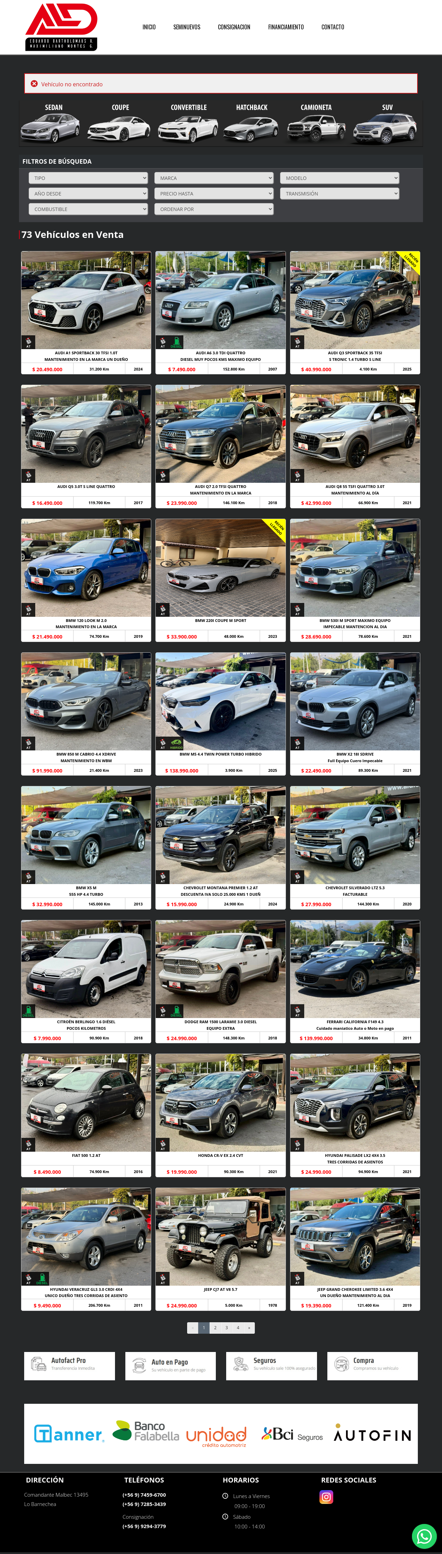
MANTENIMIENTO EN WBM (86, 761)
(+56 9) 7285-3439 (144, 1505)
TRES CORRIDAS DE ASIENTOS (356, 1163)
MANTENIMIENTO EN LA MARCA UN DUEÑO (86, 359)
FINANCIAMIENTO (286, 27)
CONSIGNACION (234, 27)
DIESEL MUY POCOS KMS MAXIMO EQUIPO (221, 359)
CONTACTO (332, 27)
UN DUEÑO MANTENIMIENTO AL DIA (356, 1297)
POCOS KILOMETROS (86, 1029)
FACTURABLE (355, 895)
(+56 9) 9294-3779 (144, 1527)
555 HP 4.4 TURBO (86, 895)
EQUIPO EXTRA (221, 1029)
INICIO (149, 27)
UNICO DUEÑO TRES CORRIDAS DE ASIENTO (86, 1297)
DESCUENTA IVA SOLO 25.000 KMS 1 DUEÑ (221, 895)
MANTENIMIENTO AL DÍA (355, 493)
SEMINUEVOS (186, 27)
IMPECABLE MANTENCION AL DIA (355, 627)
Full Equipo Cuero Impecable (355, 761)
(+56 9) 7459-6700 (144, 1496)
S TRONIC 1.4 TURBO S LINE (356, 359)
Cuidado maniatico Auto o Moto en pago (355, 1029)
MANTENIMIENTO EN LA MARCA (221, 493)
